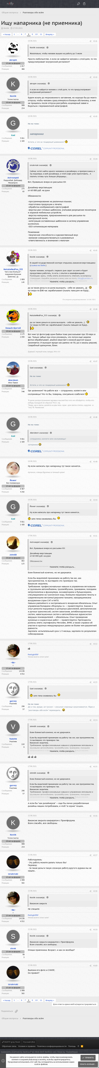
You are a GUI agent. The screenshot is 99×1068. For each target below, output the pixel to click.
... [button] (18, 34)
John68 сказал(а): (38, 726)
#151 (95, 536)
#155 (95, 766)
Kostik (6, 28)
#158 (95, 891)
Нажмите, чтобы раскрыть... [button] (62, 281)
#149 (95, 462)
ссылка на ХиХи (37, 265)
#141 (95, 41)
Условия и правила (26, 1046)
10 (36, 34)
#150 (95, 500)
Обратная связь (9, 1046)
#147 (95, 361)
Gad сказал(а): (37, 367)
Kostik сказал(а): (38, 47)
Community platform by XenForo (28, 1052)
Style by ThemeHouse (68, 1052)
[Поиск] (94, 4)
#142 (95, 77)
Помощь (72, 1046)
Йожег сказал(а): (38, 506)
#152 (95, 644)
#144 (95, 159)
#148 (95, 417)
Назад (7, 34)
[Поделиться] (90, 41)
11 (41, 34)
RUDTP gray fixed (11, 1042)
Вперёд (49, 34)
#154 (95, 720)
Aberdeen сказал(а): (39, 433)
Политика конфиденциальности (52, 1046)
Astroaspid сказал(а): (40, 542)
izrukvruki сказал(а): (39, 165)
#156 (95, 816)
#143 (95, 116)
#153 (95, 682)
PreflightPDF (33, 654)
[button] (3, 4)
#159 (95, 929)
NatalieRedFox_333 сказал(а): (44, 315)
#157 (95, 855)
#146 (95, 309)
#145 (95, 250)
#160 (95, 966)
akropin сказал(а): (38, 83)
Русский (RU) (29, 1042)
